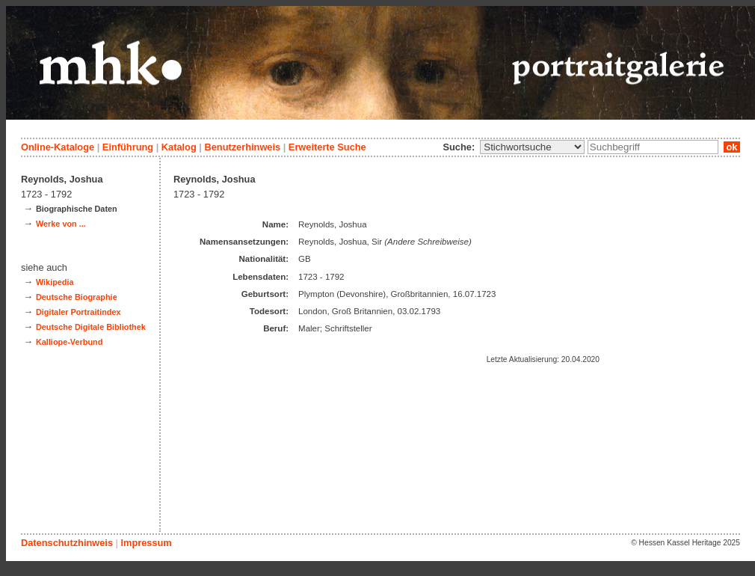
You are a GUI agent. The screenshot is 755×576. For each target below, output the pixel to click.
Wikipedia (55, 282)
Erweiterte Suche (327, 147)
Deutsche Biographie (76, 296)
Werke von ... (61, 223)
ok (732, 147)
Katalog (179, 147)
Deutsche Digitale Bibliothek (91, 326)
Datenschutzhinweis (67, 542)
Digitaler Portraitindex (78, 311)
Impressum (145, 542)
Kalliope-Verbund (69, 341)
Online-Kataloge (57, 147)
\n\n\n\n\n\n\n (532, 147)
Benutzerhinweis (242, 147)
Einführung (127, 147)
